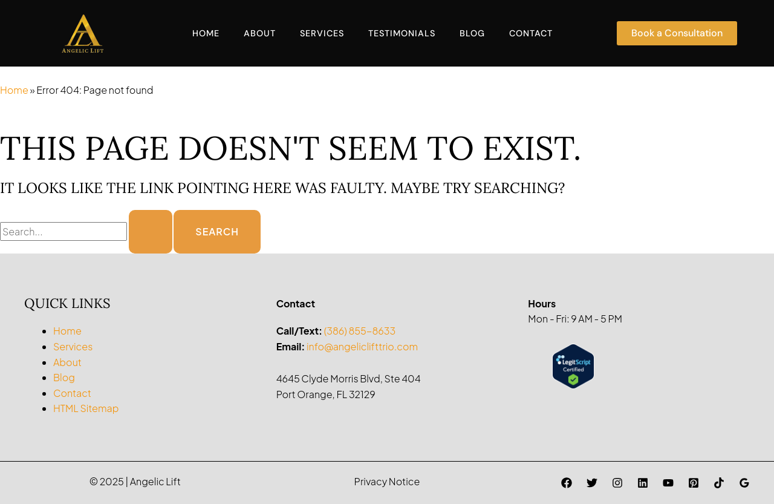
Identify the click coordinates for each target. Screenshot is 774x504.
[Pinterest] (693, 482)
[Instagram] (617, 482)
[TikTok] (719, 482)
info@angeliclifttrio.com (362, 346)
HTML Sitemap (86, 408)
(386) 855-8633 (359, 330)
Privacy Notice (387, 481)
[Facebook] (566, 482)
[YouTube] (668, 482)
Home (206, 33)
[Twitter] (592, 482)
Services (322, 33)
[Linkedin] (642, 482)
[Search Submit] (150, 232)
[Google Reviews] (744, 482)
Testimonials (401, 33)
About (260, 33)
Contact (531, 33)
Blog (472, 33)
